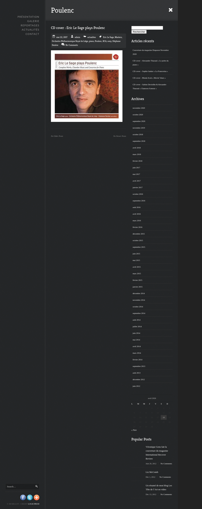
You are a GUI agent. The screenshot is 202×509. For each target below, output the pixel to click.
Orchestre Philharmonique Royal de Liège (70, 41)
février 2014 (137, 359)
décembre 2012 (139, 379)
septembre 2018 (139, 141)
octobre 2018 (138, 134)
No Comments (166, 463)
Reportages (30, 25)
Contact (32, 33)
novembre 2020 (139, 108)
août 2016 (137, 207)
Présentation (28, 16)
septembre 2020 (139, 121)
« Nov (134, 430)
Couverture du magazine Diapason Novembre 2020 (151, 52)
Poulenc (98, 41)
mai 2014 (136, 340)
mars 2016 (137, 220)
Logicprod (33, 504)
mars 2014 (137, 353)
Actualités (30, 29)
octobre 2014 (138, 307)
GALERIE (33, 21)
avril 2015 (137, 267)
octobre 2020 (138, 114)
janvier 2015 (137, 287)
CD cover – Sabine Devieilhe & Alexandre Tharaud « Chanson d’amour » (149, 86)
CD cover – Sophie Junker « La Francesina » (150, 71)
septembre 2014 (139, 313)
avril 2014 (137, 346)
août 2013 (137, 373)
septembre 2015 (139, 247)
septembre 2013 (139, 366)
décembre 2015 (139, 234)
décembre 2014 (139, 293)
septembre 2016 (139, 201)
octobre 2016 (138, 194)
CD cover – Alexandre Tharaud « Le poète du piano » (151, 63)
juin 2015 (136, 254)
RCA (105, 41)
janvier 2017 (137, 187)
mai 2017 (136, 174)
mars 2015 (137, 273)
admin (77, 37)
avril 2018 (137, 148)
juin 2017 (136, 167)
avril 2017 (137, 181)
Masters (118, 37)
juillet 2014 (137, 326)
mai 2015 (136, 260)
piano (91, 41)
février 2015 (137, 280)
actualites (91, 37)
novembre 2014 (139, 300)
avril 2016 (137, 214)
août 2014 (137, 320)
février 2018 (137, 161)
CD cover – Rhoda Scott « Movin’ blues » (149, 78)
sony (109, 41)
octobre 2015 (138, 240)
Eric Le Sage (108, 37)
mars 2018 (137, 154)
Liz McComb (152, 472)
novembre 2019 (139, 128)
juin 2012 (136, 386)
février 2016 (137, 227)
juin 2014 (136, 333)
